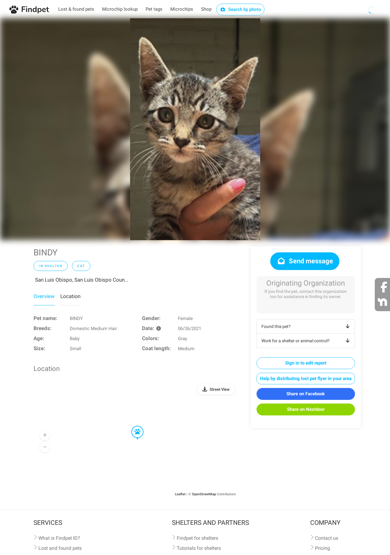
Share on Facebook (305, 394)
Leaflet (180, 494)
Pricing (322, 548)
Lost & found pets (76, 9)
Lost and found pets (60, 548)
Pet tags (154, 9)
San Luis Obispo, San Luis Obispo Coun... (81, 280)
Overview (44, 296)
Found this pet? (306, 326)
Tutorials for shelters (199, 548)
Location (70, 296)
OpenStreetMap (204, 494)
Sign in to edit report (305, 363)
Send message (305, 261)
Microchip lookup (120, 9)
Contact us (326, 538)
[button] (133, 426)
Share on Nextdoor (305, 409)
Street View (220, 389)
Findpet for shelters (197, 538)
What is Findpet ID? (59, 538)
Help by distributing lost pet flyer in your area (306, 378)
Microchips (181, 9)
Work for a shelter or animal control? (306, 341)
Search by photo (240, 9)
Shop (206, 9)
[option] (195, 129)
